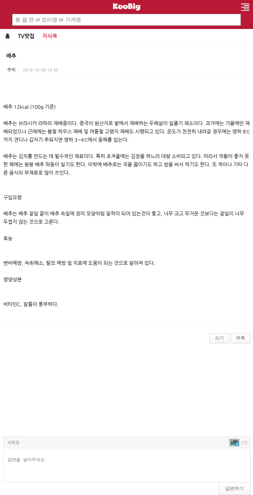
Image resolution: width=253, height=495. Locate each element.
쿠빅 (11, 70)
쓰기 (219, 337)
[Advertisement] (126, 388)
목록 (240, 337)
